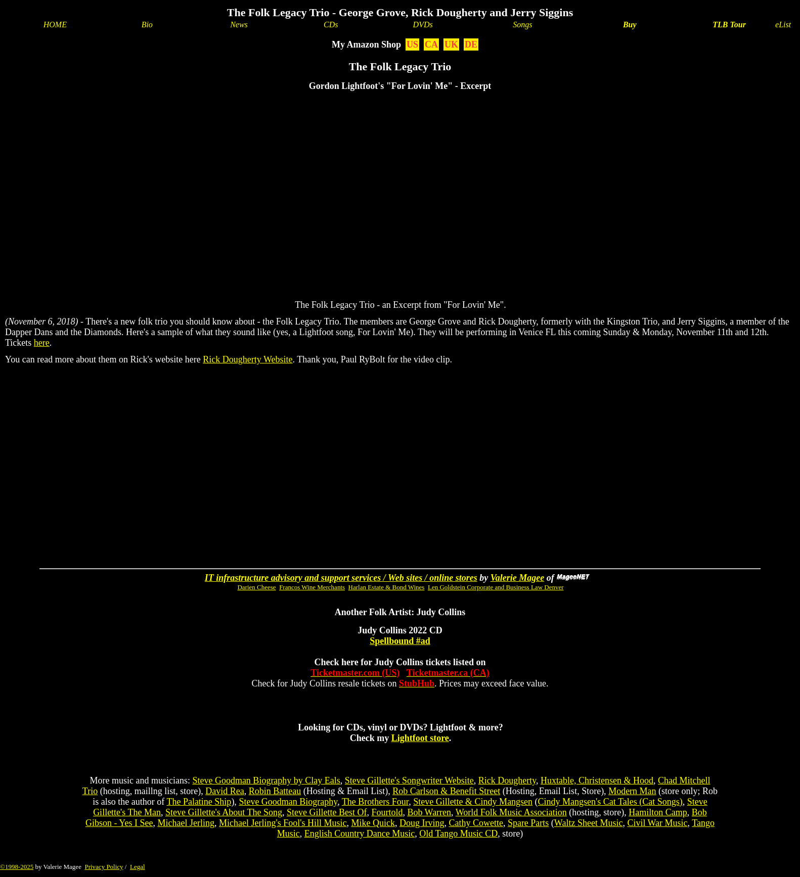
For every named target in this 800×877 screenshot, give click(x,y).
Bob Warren (429, 812)
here (42, 343)
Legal (137, 866)
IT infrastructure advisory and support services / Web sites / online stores (341, 578)
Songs (522, 24)
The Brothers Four (375, 802)
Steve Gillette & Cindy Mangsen (472, 802)
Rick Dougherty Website (247, 359)
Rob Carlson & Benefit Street (446, 791)
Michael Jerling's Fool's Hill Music (282, 823)
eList (783, 24)
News (239, 24)
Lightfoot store (420, 738)
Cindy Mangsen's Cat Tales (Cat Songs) (610, 802)
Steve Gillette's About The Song (223, 812)
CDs (331, 24)
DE (471, 44)
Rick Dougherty (507, 780)
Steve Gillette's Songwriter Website (409, 780)
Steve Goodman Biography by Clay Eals (266, 780)
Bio (147, 24)
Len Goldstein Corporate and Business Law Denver (496, 587)
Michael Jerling (185, 823)
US (412, 44)
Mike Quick (372, 823)
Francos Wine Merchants (312, 587)
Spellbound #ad (400, 641)
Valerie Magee (517, 578)
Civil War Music (657, 823)
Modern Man (632, 791)
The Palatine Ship (198, 802)
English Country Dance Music (359, 833)
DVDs (423, 24)
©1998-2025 (16, 866)
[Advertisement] (426, 446)
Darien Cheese (256, 587)
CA (431, 44)
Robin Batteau (275, 791)
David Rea (224, 791)
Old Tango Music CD (458, 833)
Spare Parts (528, 823)
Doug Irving (422, 823)
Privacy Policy (103, 866)
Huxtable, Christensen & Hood (597, 780)
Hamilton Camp (658, 812)
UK (451, 44)
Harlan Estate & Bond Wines (386, 587)
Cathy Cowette (476, 823)
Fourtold (387, 812)
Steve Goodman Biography (288, 802)
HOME (55, 24)
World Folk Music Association (511, 812)
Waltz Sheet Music (588, 823)
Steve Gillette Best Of (327, 812)
